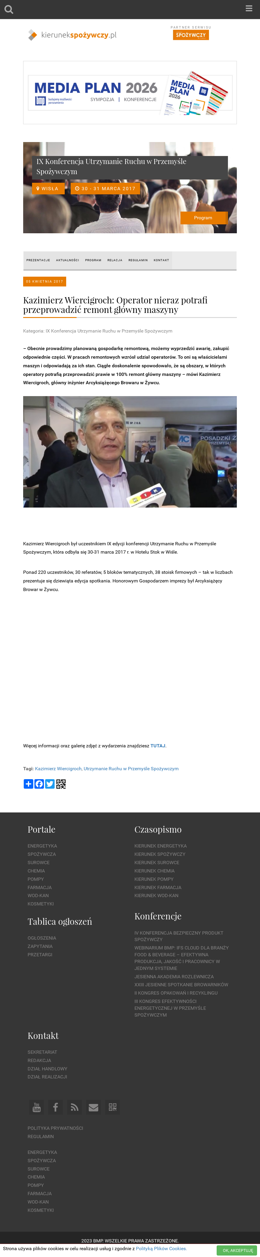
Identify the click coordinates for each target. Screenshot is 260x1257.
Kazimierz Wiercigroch (58, 768)
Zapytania (40, 946)
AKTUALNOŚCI (67, 260)
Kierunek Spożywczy (160, 854)
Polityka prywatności (55, 1128)
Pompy (36, 879)
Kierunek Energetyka (160, 846)
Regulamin (41, 1136)
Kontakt (161, 260)
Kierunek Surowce (156, 862)
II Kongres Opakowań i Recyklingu (176, 993)
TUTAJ (157, 746)
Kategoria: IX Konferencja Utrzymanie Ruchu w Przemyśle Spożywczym (97, 331)
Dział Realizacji (47, 1077)
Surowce (39, 862)
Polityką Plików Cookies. (161, 1248)
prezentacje (38, 260)
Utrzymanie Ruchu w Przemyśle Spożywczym (131, 768)
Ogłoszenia (42, 938)
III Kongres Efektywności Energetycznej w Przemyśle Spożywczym (170, 1008)
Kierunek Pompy (154, 879)
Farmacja (40, 887)
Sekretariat (42, 1052)
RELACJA (115, 260)
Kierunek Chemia (154, 871)
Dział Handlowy (47, 1069)
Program (203, 217)
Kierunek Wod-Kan (156, 895)
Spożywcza (42, 854)
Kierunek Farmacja (157, 887)
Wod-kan (38, 895)
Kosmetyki (41, 904)
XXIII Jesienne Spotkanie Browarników (181, 984)
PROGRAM (93, 260)
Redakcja (39, 1060)
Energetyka (42, 846)
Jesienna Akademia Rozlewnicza (174, 976)
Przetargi (40, 954)
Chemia (36, 871)
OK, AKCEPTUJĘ (238, 1250)
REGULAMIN (138, 260)
